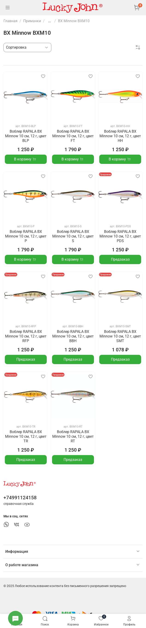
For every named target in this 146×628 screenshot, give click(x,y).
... (49, 21)
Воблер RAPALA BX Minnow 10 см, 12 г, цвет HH (120, 136)
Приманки (32, 21)
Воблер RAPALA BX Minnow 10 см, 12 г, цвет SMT (120, 336)
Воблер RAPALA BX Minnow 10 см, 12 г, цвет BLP (26, 136)
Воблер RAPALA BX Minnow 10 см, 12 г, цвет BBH (73, 336)
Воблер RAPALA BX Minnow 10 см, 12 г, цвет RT (73, 436)
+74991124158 (20, 497)
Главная (10, 21)
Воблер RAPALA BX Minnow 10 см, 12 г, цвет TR (26, 436)
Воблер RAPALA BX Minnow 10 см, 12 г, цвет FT (73, 136)
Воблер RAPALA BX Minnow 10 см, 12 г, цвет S (73, 236)
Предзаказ (120, 259)
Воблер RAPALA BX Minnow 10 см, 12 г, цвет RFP (26, 336)
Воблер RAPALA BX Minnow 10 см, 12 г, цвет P (26, 236)
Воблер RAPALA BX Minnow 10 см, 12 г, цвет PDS (120, 236)
